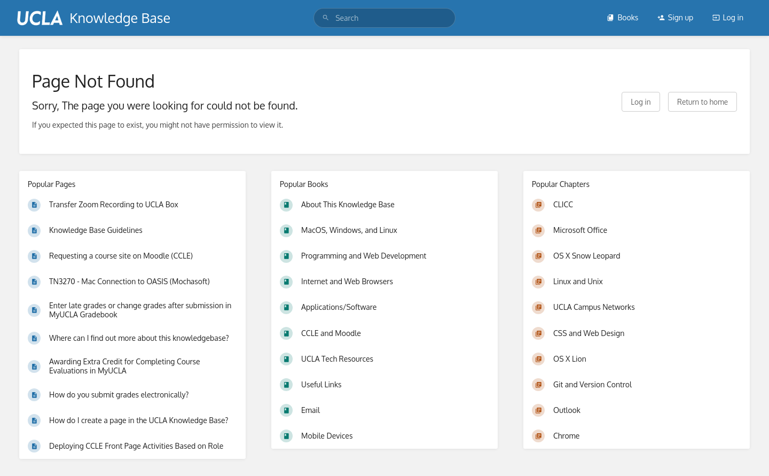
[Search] (325, 17)
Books (622, 17)
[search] (384, 18)
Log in (727, 17)
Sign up (675, 17)
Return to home (702, 101)
